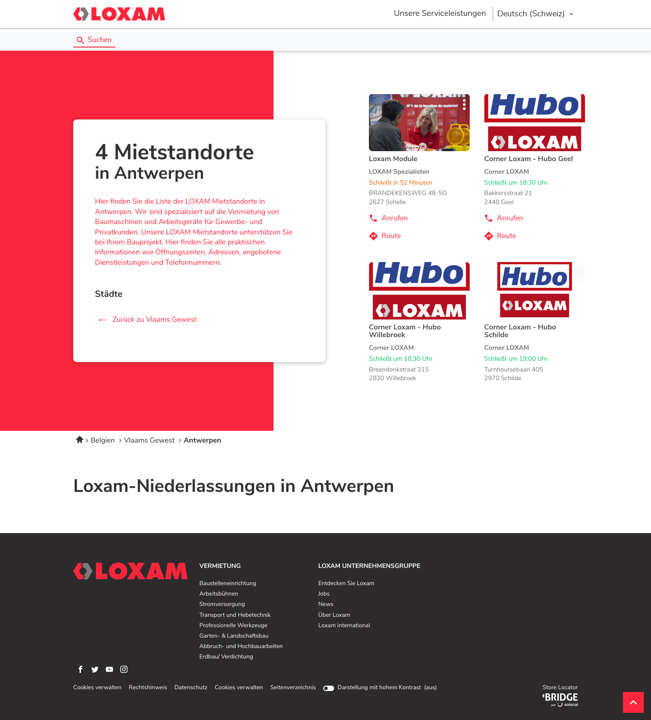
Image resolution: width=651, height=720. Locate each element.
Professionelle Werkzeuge (233, 625)
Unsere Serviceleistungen (440, 14)
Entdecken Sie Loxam (346, 583)
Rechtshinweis (148, 688)
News (325, 604)
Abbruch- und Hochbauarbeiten (241, 646)
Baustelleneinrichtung (227, 583)
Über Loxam (334, 615)
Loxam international (344, 625)
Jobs (324, 594)
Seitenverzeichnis (293, 688)
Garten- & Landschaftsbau (234, 636)
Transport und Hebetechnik (235, 615)
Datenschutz (191, 688)
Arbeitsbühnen (218, 594)
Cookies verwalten (97, 688)
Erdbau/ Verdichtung (226, 657)
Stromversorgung (222, 604)
